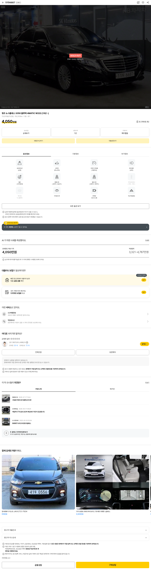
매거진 (112, 389)
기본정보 (75, 154)
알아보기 (75, 280)
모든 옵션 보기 (75, 206)
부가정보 (124, 154)
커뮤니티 (38, 389)
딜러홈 (144, 344)
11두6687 (13, 2)
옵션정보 (26, 154)
